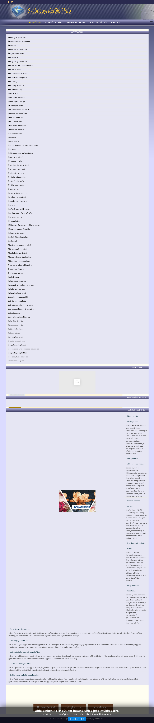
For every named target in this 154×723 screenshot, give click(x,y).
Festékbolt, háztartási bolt (18, 165)
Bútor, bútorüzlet (15, 121)
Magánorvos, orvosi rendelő (19, 245)
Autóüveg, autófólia (16, 85)
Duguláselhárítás (15, 133)
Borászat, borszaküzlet (17, 113)
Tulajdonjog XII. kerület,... (20, 640)
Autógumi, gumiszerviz (17, 61)
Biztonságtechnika (15, 105)
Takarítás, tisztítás (15, 321)
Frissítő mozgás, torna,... (133, 503)
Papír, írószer (13, 277)
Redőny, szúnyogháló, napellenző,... (24, 675)
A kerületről (53, 22)
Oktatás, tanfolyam (16, 269)
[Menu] (151, 22)
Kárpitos (11, 205)
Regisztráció (98, 22)
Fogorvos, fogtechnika (17, 169)
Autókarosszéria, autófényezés (20, 65)
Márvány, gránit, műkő (17, 249)
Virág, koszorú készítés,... (133, 588)
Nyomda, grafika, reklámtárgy (20, 265)
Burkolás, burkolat (15, 117)
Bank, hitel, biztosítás (16, 97)
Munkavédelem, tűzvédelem (19, 257)
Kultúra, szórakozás (16, 233)
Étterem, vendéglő (15, 157)
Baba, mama (13, 93)
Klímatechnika (14, 221)
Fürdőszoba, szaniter (16, 185)
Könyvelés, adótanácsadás (19, 229)
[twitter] (12, 2)
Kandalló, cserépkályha (17, 201)
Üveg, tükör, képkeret (17, 345)
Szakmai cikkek (76, 22)
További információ (101, 714)
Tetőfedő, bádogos (15, 329)
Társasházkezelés (15, 325)
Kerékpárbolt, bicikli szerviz (19, 209)
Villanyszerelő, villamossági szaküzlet (23, 349)
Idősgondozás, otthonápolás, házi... (135, 461)
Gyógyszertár (13, 189)
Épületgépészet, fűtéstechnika (20, 153)
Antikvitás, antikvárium (17, 49)
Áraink (115, 22)
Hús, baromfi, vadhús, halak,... (136, 546)
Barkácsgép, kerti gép (17, 101)
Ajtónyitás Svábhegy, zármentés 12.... (25, 652)
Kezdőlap (35, 22)
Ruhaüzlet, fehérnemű (17, 293)
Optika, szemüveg (15, 273)
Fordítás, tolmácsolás (16, 177)
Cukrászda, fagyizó (16, 129)
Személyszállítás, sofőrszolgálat (21, 309)
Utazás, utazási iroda (16, 341)
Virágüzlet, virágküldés (17, 353)
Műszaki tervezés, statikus (19, 261)
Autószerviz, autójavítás (18, 77)
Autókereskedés (14, 69)
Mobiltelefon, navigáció (17, 253)
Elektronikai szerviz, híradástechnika (23, 145)
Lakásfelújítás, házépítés (18, 237)
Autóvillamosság (15, 89)
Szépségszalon (14, 313)
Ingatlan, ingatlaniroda (17, 197)
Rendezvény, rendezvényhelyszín (21, 285)
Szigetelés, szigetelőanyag (19, 317)
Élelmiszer (12, 149)
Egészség (12, 137)
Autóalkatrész (13, 57)
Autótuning (12, 81)
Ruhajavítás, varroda (16, 289)
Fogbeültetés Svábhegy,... (20, 629)
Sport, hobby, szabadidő (18, 297)
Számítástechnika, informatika (20, 305)
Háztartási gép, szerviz (17, 193)
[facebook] (8, 2)
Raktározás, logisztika (17, 281)
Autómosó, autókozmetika (18, 73)
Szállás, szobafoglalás (17, 301)
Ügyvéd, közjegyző (15, 337)
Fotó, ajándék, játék (16, 181)
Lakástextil (12, 241)
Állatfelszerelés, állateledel (19, 41)
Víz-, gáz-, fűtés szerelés (18, 357)
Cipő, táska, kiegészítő (17, 125)
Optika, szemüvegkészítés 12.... (22, 663)
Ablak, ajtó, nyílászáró (17, 37)
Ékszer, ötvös (13, 141)
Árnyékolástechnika (16, 53)
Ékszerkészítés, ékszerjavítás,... (133, 419)
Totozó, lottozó (14, 333)
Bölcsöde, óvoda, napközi (18, 109)
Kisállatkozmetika (15, 217)
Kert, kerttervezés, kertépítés (20, 213)
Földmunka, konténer (16, 173)
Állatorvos (12, 45)
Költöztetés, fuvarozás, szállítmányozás (24, 225)
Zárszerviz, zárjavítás (16, 361)
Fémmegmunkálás (15, 161)
